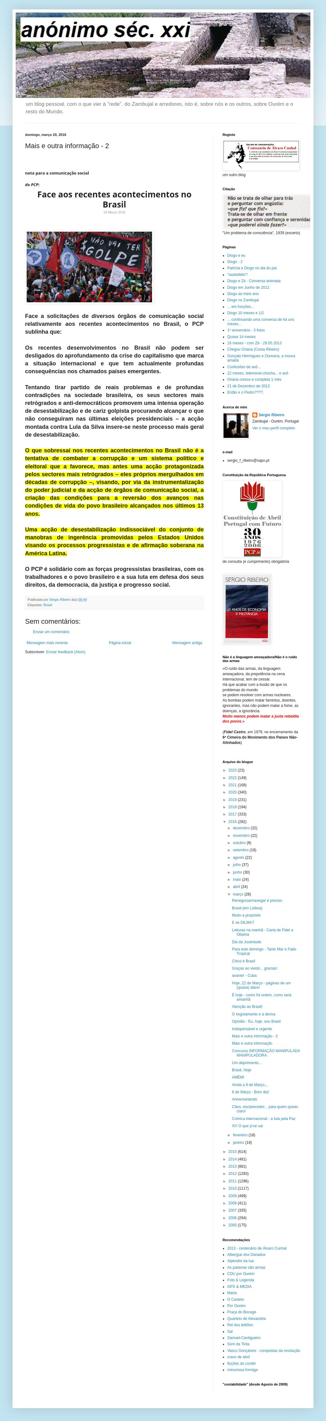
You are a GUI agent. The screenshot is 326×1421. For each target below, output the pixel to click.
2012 (233, 1173)
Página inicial (120, 643)
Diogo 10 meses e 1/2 (245, 313)
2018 (233, 807)
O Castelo (235, 1299)
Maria (232, 1293)
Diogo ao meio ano (243, 294)
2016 (233, 822)
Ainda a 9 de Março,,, (250, 1085)
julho (237, 865)
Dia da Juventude (246, 942)
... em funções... (240, 306)
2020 (233, 792)
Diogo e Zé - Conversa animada (254, 281)
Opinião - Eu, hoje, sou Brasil (256, 1021)
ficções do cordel (241, 1363)
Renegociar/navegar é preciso (257, 900)
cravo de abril (238, 1357)
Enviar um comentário (51, 632)
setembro (241, 850)
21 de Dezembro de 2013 (248, 386)
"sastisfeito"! (237, 274)
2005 (233, 1225)
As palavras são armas (246, 1267)
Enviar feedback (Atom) (65, 652)
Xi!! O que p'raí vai (247, 1126)
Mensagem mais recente (47, 643)
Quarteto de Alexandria (246, 1318)
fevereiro (241, 1135)
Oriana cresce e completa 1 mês (254, 379)
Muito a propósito (246, 915)
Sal (230, 1331)
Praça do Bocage (241, 1312)
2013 (233, 1166)
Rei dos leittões (240, 1325)
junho (238, 872)
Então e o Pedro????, (245, 392)
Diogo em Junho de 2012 (248, 287)
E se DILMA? (243, 922)
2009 (233, 1196)
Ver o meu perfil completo (273, 428)
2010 (233, 1188)
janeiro (239, 1142)
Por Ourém (236, 1306)
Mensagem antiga (187, 643)
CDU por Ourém (241, 1274)
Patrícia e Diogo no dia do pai (251, 268)
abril (237, 887)
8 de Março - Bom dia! (250, 1092)
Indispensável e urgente (252, 1029)
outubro (240, 843)
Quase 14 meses (241, 337)
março (238, 894)
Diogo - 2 (235, 262)
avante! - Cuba (244, 975)
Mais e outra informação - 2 (255, 1036)
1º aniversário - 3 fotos (246, 330)
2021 (233, 785)
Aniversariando (244, 1099)
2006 (233, 1218)
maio (237, 879)
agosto (239, 857)
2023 (233, 770)
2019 (233, 800)
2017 (233, 814)
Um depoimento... (247, 1063)
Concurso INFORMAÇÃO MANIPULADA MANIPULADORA (266, 1053)
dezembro (242, 828)
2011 (233, 1181)
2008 (233, 1203)
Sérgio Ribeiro (271, 415)
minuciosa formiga (242, 1370)
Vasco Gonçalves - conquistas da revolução (263, 1350)
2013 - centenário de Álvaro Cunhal (257, 1248)
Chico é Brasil (243, 961)
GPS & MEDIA (239, 1286)
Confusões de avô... (244, 367)
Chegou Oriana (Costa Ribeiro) (253, 349)
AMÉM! (238, 1077)
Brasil (48, 605)
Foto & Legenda (240, 1280)
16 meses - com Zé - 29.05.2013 (254, 343)
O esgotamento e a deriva (253, 1014)
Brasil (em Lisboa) (247, 908)
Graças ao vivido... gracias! (254, 968)
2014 (233, 1159)
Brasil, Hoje (241, 1070)
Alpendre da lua (240, 1261)
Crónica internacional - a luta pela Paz (264, 1119)
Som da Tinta (238, 1344)
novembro (242, 835)
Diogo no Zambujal (243, 300)
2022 (233, 778)
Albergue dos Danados (246, 1254)
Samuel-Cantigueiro (243, 1338)
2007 (233, 1210)
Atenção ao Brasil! (247, 1006)
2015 (233, 1151)
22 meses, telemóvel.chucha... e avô (257, 373)
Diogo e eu (236, 255)
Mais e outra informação (252, 1043)
